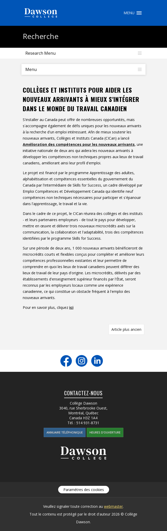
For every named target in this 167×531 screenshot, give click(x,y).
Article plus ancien (126, 329)
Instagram (81, 361)
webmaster (113, 506)
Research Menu (40, 53)
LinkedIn (97, 361)
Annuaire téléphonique (65, 432)
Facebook (66, 361)
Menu (139, 13)
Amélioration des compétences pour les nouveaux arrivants (79, 144)
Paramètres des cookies (83, 489)
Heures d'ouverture (104, 432)
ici (71, 307)
